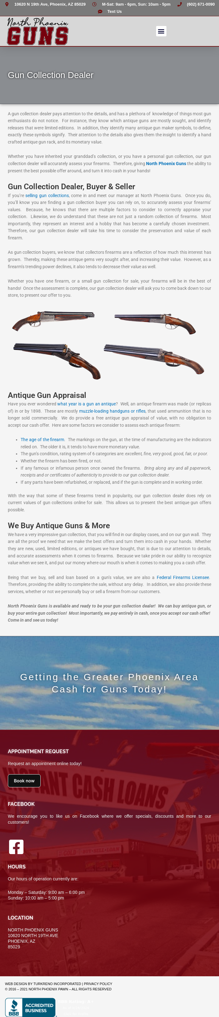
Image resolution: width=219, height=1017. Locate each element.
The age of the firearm (42, 439)
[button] (161, 31)
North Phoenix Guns (166, 163)
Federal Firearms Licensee (183, 577)
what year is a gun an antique (86, 403)
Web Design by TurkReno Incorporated (43, 984)
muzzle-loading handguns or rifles (112, 411)
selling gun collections (47, 195)
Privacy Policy (98, 984)
